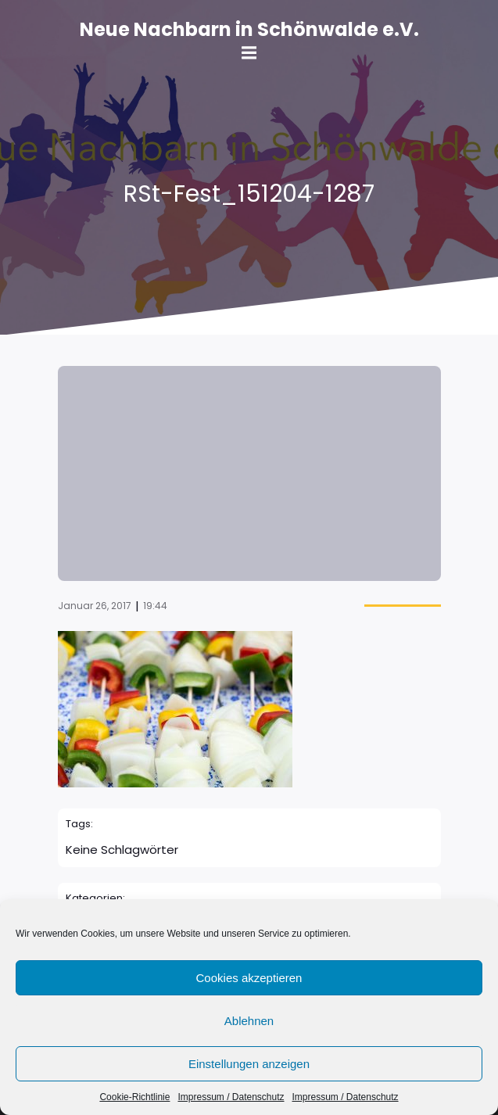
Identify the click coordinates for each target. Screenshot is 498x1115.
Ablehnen (249, 1020)
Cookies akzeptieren (249, 977)
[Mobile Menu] (249, 53)
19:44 (155, 605)
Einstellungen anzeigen (249, 1063)
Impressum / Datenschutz (230, 1097)
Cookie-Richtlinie (134, 1097)
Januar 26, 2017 (94, 605)
